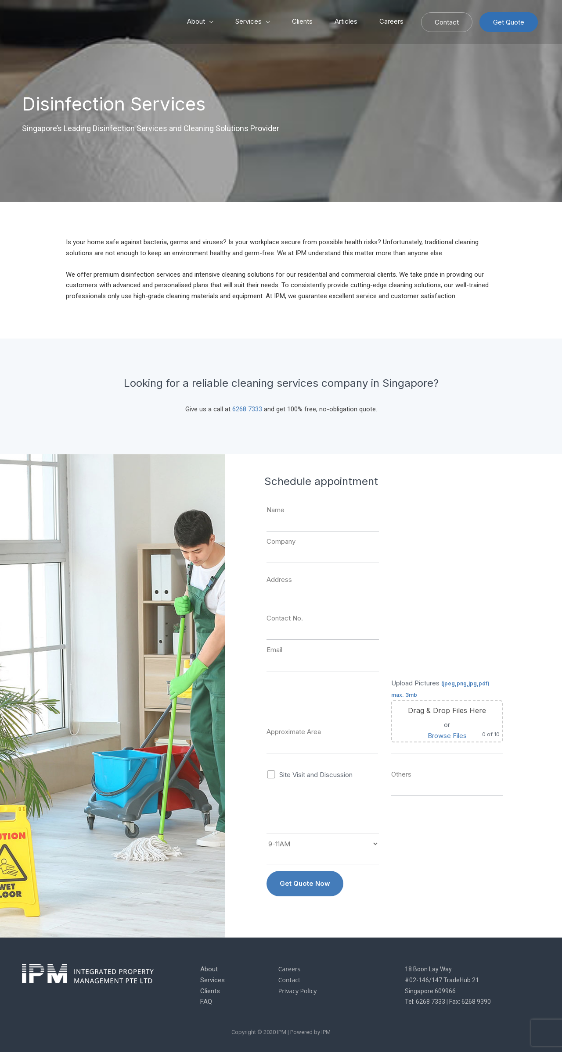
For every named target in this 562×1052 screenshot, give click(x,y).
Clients (302, 21)
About (196, 21)
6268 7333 (247, 409)
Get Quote (508, 22)
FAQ (206, 1002)
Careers (391, 21)
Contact (447, 22)
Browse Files (447, 735)
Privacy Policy (297, 991)
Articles (346, 21)
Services (248, 21)
